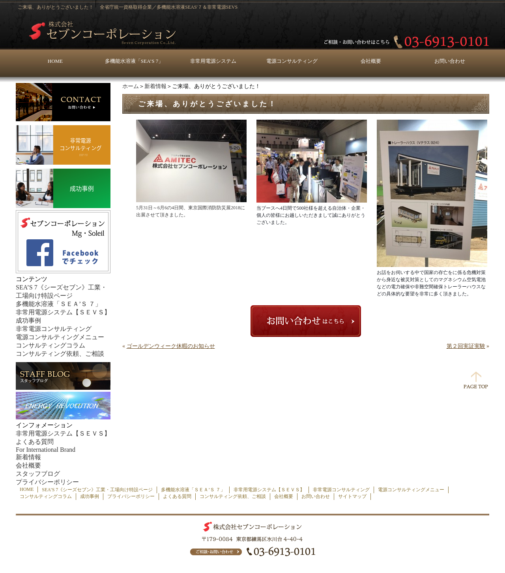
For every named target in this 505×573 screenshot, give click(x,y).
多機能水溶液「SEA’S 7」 (134, 61)
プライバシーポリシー (47, 482)
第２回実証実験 (466, 346)
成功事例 (28, 320)
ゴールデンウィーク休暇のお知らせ (171, 346)
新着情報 (155, 86)
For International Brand (45, 449)
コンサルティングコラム (50, 345)
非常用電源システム (213, 61)
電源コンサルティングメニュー (60, 337)
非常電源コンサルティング (54, 328)
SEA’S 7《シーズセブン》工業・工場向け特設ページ (97, 489)
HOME (55, 61)
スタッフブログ (38, 473)
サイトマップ (352, 496)
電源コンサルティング (292, 61)
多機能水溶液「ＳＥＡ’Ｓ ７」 (58, 304)
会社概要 (371, 61)
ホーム (130, 86)
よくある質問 (35, 441)
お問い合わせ (449, 61)
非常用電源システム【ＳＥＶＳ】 (63, 312)
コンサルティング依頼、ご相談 (60, 353)
